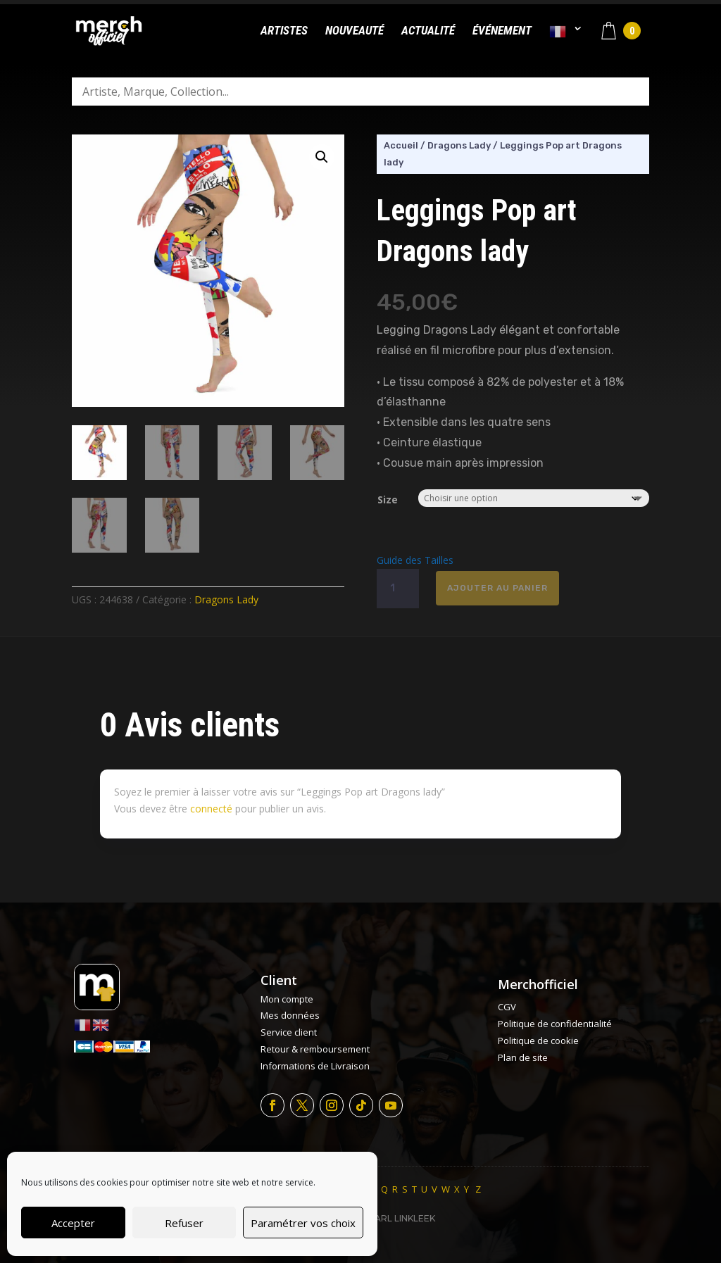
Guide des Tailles (415, 560)
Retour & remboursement (315, 1049)
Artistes (284, 31)
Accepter (73, 1223)
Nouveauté (354, 31)
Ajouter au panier (497, 588)
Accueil (401, 145)
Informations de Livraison (315, 1066)
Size (387, 499)
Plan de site (523, 1057)
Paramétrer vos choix (303, 1223)
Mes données (290, 1015)
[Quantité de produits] (398, 588)
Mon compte (287, 999)
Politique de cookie (538, 1040)
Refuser (184, 1223)
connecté (211, 808)
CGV (507, 1006)
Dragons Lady (226, 599)
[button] (321, 157)
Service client (289, 1032)
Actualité (428, 31)
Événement (502, 31)
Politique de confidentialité (555, 1023)
